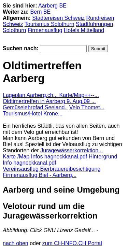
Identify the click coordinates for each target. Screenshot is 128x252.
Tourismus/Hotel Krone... (32, 113)
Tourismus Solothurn (49, 24)
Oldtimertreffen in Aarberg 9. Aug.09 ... (49, 101)
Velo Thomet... (86, 107)
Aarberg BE (52, 6)
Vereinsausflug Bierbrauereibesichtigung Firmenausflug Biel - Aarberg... (51, 172)
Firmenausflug (45, 30)
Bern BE (40, 12)
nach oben (15, 243)
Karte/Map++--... (79, 95)
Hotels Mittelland (84, 30)
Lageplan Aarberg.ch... (31, 95)
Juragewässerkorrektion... (71, 150)
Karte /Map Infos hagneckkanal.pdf (45, 156)
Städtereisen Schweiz (58, 18)
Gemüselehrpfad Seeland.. (35, 107)
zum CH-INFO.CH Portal (72, 243)
